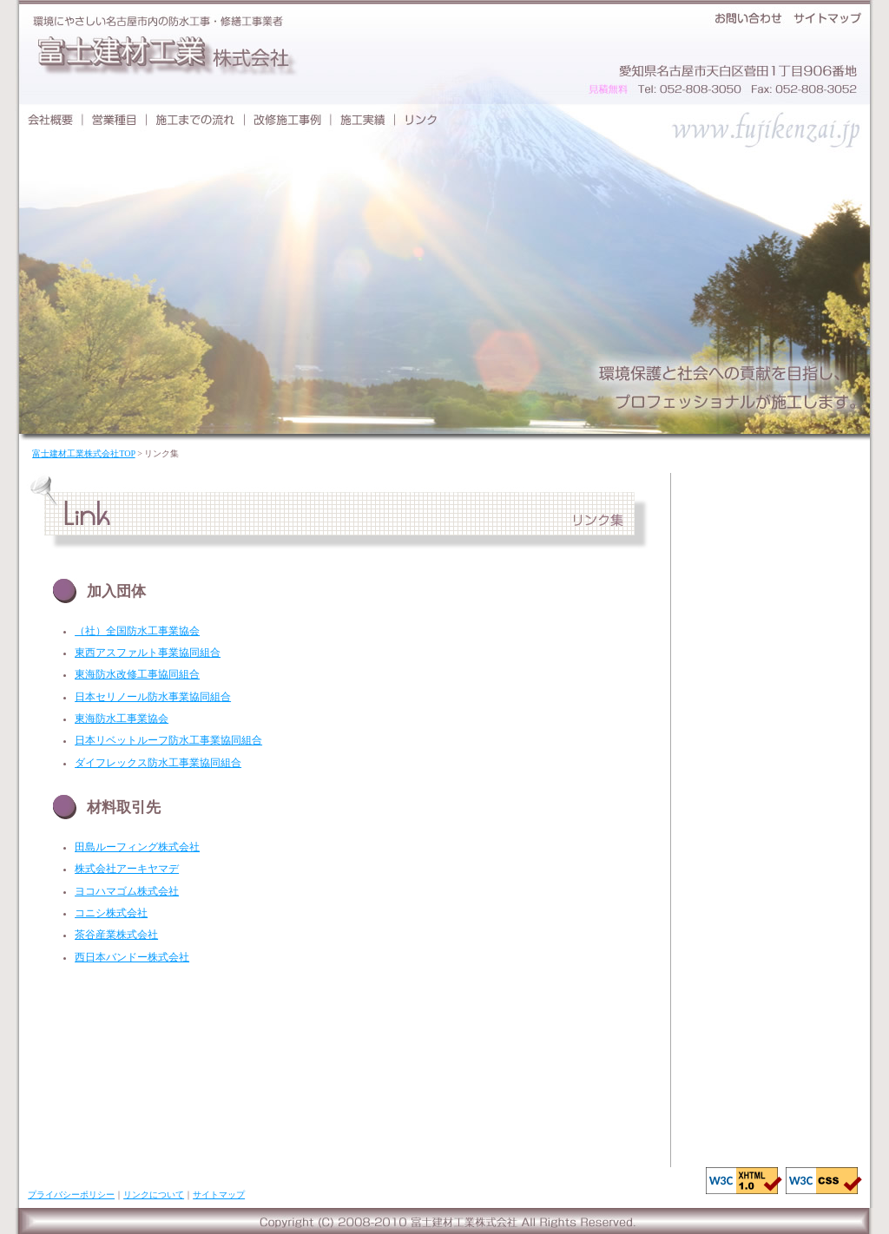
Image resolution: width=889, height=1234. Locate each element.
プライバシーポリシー (71, 1194)
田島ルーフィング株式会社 (137, 847)
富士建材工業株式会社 (162, 54)
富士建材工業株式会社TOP (83, 453)
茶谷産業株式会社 (116, 934)
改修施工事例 (288, 119)
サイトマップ (828, 17)
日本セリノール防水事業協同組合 (153, 697)
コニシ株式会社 (111, 913)
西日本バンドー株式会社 (132, 957)
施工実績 (363, 119)
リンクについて (153, 1194)
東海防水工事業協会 (121, 718)
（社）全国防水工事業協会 (137, 631)
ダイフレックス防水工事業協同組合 (158, 763)
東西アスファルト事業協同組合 (148, 652)
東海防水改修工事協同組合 (137, 674)
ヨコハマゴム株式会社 (127, 891)
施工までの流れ (196, 119)
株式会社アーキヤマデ (127, 868)
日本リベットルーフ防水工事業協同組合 (168, 740)
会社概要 (48, 119)
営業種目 (114, 119)
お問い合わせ (748, 17)
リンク (421, 119)
